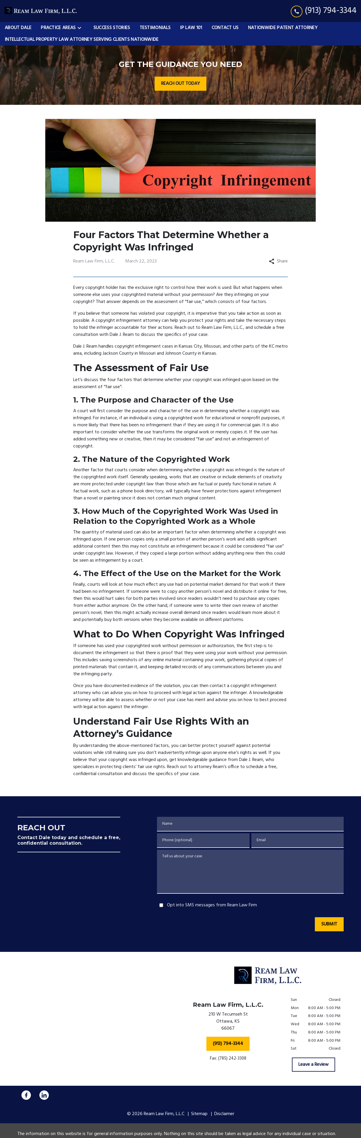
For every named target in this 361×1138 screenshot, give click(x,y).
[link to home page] (41, 11)
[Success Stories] (112, 28)
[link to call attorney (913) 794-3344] (324, 11)
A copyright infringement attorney (126, 320)
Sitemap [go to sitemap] (199, 1114)
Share (278, 261)
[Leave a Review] (313, 1065)
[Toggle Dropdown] (81, 27)
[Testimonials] (155, 28)
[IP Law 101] (191, 28)
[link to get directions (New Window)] (228, 1022)
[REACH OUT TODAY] (180, 84)
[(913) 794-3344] (228, 1044)
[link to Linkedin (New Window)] (44, 1095)
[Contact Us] (225, 28)
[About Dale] (18, 28)
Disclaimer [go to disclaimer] (224, 1114)
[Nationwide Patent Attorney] (283, 28)
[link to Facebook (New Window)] (26, 1095)
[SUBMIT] (329, 924)
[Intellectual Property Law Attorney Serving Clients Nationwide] (81, 40)
